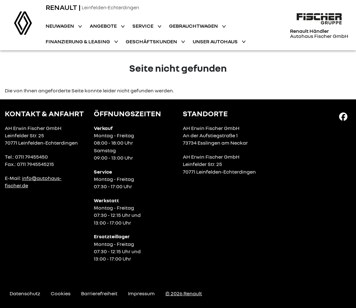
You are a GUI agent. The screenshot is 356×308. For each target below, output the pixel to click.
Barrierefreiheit (99, 293)
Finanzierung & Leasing (78, 41)
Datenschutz (25, 293)
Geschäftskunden (152, 41)
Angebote (104, 26)
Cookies (60, 293)
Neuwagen (60, 26)
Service (143, 26)
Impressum (141, 293)
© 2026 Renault (183, 293)
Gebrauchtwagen (194, 26)
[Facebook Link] (343, 116)
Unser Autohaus (216, 41)
